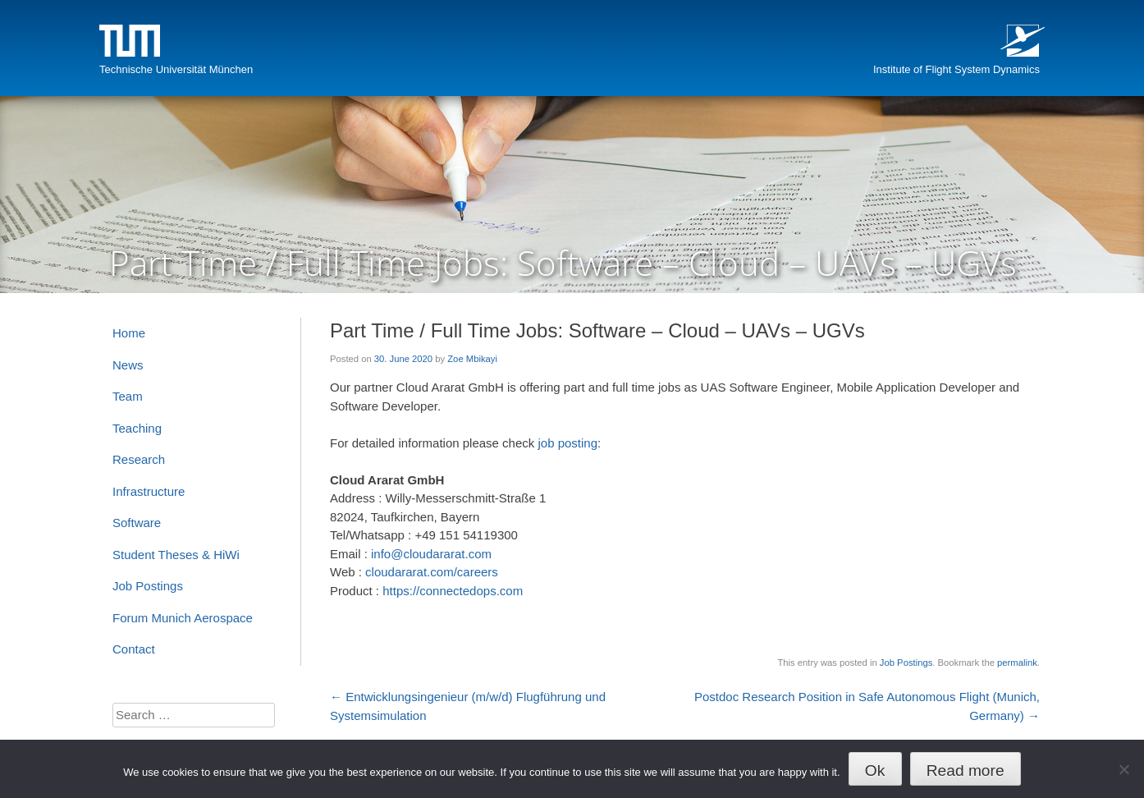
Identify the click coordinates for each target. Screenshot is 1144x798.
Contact (133, 649)
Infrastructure (148, 491)
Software (136, 523)
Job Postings (906, 662)
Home (128, 333)
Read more (965, 770)
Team (127, 396)
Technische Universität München (176, 69)
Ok (875, 770)
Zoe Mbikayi (472, 359)
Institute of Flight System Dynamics (956, 69)
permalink (1017, 662)
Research (138, 459)
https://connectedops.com (452, 591)
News (128, 365)
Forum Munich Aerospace (182, 618)
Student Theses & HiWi (176, 555)
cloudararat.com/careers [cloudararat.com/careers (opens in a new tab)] (431, 572)
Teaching (137, 428)
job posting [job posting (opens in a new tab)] (567, 443)
